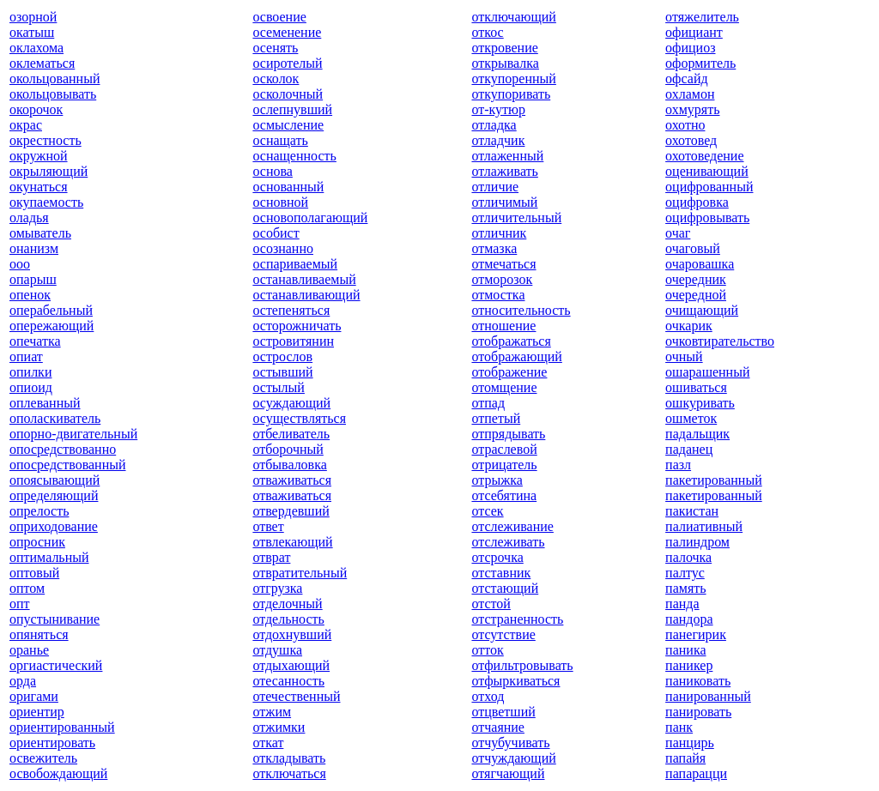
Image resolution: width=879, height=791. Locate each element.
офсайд (686, 78)
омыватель (40, 233)
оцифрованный (709, 186)
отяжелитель (702, 16)
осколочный (287, 94)
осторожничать (296, 325)
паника (685, 650)
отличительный (516, 217)
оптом (27, 588)
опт (19, 603)
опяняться (39, 634)
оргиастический (55, 665)
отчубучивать (510, 742)
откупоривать (510, 94)
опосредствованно (62, 449)
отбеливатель (291, 433)
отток (487, 650)
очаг (677, 233)
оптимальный (49, 557)
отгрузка (277, 588)
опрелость (39, 511)
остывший (282, 372)
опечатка (35, 341)
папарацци (696, 773)
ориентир (36, 711)
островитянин (293, 341)
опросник (37, 541)
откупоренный (513, 78)
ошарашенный (707, 372)
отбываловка (289, 464)
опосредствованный (67, 464)
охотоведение (704, 155)
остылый (278, 387)
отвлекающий (292, 541)
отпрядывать (508, 433)
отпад (488, 403)
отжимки (278, 727)
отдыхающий (291, 665)
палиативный (704, 526)
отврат (271, 557)
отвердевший (290, 511)
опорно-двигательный (73, 433)
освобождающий (58, 773)
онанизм (33, 248)
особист (275, 233)
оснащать (279, 140)
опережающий (51, 325)
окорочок (36, 109)
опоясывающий (54, 480)
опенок (30, 294)
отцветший (503, 711)
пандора (688, 619)
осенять (275, 47)
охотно (685, 125)
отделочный (287, 603)
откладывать (288, 758)
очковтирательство (719, 341)
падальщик (697, 433)
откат (267, 742)
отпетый (495, 418)
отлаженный (507, 155)
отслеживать (507, 541)
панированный (708, 696)
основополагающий (309, 217)
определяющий (53, 495)
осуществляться (299, 418)
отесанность (288, 680)
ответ (267, 526)
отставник (500, 572)
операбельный (51, 310)
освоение (279, 16)
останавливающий (306, 294)
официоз (690, 47)
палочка (688, 557)
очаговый (692, 248)
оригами (33, 696)
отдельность (288, 619)
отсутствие (503, 634)
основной (280, 202)
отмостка (497, 294)
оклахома (36, 47)
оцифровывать (707, 217)
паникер (688, 665)
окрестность (45, 140)
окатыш (31, 32)
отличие (494, 186)
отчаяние (497, 727)
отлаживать (504, 171)
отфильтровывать (522, 665)
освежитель (43, 758)
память (685, 588)
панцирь (689, 742)
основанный (288, 186)
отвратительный (299, 572)
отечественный (296, 696)
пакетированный (713, 480)
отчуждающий (513, 758)
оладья (29, 217)
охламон (689, 94)
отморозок (501, 279)
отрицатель (503, 464)
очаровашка (699, 264)
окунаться (38, 186)
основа (272, 171)
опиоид (30, 387)
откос (487, 32)
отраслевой (503, 449)
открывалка (505, 63)
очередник (695, 279)
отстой (490, 603)
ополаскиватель (54, 418)
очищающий (701, 310)
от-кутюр (498, 109)
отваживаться (291, 480)
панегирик (695, 634)
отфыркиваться (515, 680)
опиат (26, 356)
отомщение (503, 387)
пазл (678, 464)
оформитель (700, 63)
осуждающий (291, 403)
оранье (29, 650)
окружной (38, 155)
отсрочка (497, 557)
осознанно (282, 248)
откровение (504, 47)
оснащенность (294, 155)
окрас (25, 125)
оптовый (34, 572)
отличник (498, 233)
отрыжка (496, 480)
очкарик (688, 325)
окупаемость (46, 202)
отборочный (287, 449)
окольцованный (54, 78)
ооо (19, 264)
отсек (487, 511)
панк (679, 727)
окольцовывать (52, 94)
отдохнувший (291, 634)
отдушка (277, 650)
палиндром (697, 541)
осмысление (288, 125)
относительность (520, 310)
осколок (275, 78)
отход (487, 696)
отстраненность (517, 619)
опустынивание (54, 619)
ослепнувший (292, 109)
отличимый (504, 202)
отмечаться (503, 264)
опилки (30, 372)
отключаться (288, 773)
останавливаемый (303, 279)
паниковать (697, 680)
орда (22, 680)
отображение (509, 372)
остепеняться (291, 310)
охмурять (692, 109)
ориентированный (62, 727)
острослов (282, 356)
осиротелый (287, 63)
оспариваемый (294, 264)
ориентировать (52, 742)
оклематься (42, 63)
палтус (685, 572)
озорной (33, 16)
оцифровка (697, 202)
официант (694, 32)
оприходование (53, 526)
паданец (688, 449)
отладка (493, 125)
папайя (685, 758)
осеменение (286, 32)
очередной (695, 294)
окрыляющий (48, 171)
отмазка (494, 248)
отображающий (516, 356)
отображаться (510, 341)
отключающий (513, 16)
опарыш (33, 279)
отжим (271, 711)
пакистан (691, 511)
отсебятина (503, 495)
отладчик (497, 140)
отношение (503, 325)
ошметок (691, 418)
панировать (698, 711)
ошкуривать (700, 403)
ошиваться (696, 387)
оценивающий (707, 171)
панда (682, 603)
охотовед (691, 140)
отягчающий (507, 773)
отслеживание (512, 526)
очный (684, 356)
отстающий (504, 588)
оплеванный (45, 403)
